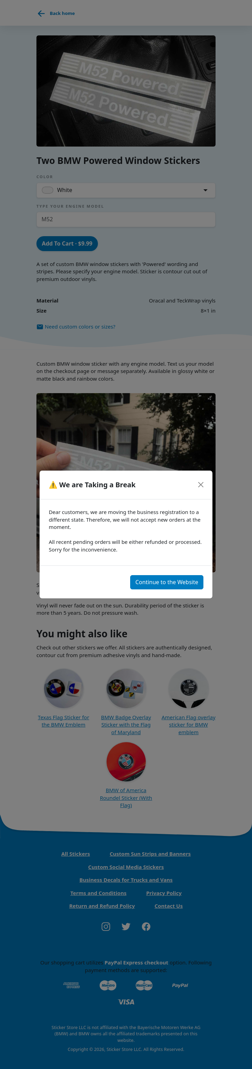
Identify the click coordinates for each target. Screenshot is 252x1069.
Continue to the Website (166, 582)
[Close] (200, 485)
